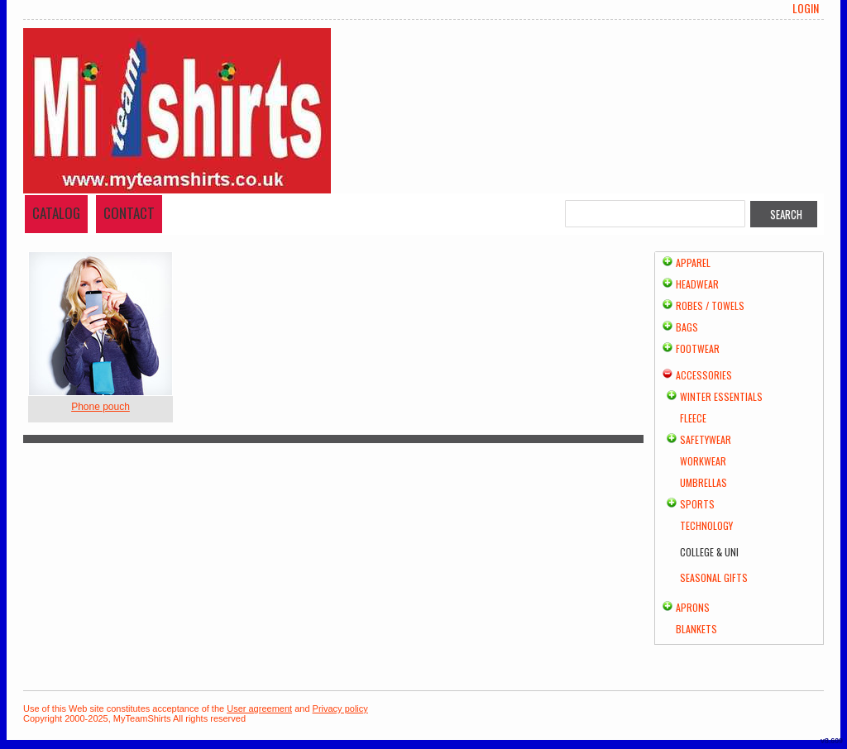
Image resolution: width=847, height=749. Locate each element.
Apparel (693, 262)
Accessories (704, 375)
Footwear (698, 348)
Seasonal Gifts (714, 577)
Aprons (693, 607)
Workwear (703, 461)
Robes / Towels (710, 305)
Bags (687, 327)
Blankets (696, 629)
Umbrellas (703, 482)
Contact (129, 213)
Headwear (697, 284)
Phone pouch (100, 407)
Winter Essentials (721, 396)
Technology (706, 525)
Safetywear (705, 439)
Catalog (56, 213)
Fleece (693, 418)
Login (805, 8)
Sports (697, 504)
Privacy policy (340, 708)
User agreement (259, 708)
